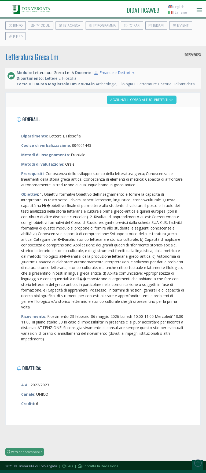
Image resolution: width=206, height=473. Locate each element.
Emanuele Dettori (115, 72)
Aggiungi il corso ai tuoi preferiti (141, 99)
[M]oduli (40, 25)
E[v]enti (180, 25)
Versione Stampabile (24, 452)
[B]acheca (69, 25)
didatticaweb (143, 10)
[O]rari (132, 25)
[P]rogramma (102, 25)
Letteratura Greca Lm (31, 56)
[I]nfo (15, 25)
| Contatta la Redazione (96, 466)
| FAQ (65, 466)
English (176, 7)
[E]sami (156, 25)
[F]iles (15, 36)
